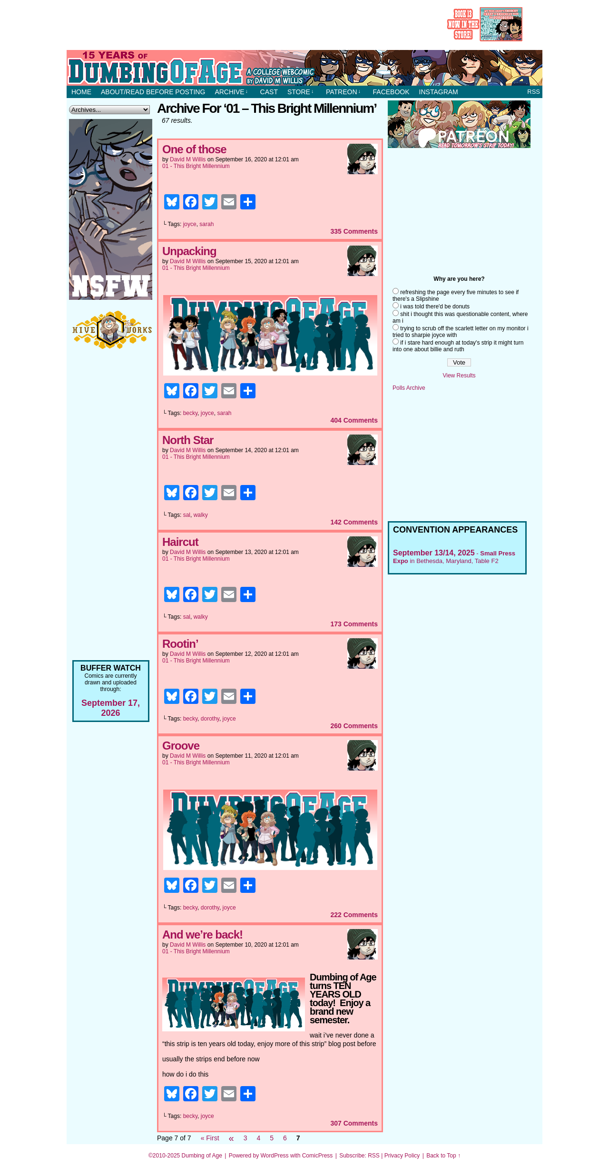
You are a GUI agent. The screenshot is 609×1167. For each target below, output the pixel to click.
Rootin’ (180, 643)
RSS (533, 91)
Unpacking (189, 251)
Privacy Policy (402, 1155)
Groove (180, 745)
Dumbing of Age (202, 1155)
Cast (269, 92)
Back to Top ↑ (443, 1155)
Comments (354, 231)
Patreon (343, 92)
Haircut (180, 541)
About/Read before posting (153, 92)
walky (201, 515)
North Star (187, 440)
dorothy (210, 718)
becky (190, 413)
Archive (231, 92)
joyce (189, 224)
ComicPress (317, 1155)
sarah (206, 224)
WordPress (274, 1155)
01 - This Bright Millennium (196, 166)
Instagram (438, 92)
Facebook (391, 92)
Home (81, 92)
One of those (194, 149)
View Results (458, 375)
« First (210, 1138)
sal (186, 515)
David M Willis (188, 159)
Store (300, 92)
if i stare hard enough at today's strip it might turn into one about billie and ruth (458, 346)
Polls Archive (409, 388)
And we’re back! (202, 934)
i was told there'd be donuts (435, 306)
